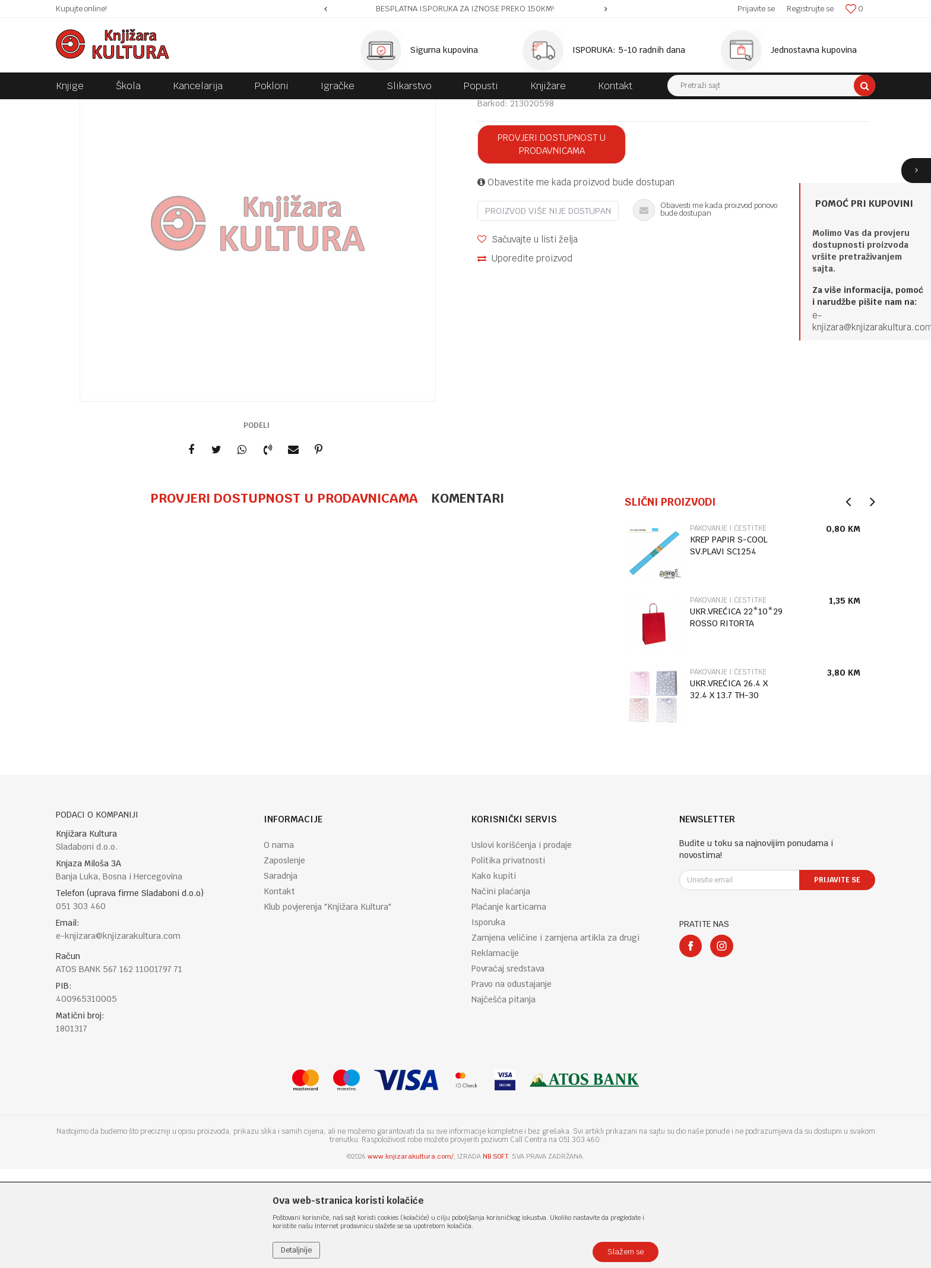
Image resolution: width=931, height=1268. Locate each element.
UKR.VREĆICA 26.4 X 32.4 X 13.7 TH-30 (729, 788)
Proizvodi (134, 108)
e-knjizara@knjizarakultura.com (118, 1035)
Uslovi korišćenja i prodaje (521, 944)
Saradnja (280, 975)
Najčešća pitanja (503, 1098)
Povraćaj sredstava (507, 1067)
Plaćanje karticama (508, 1006)
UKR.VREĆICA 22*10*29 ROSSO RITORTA (736, 716)
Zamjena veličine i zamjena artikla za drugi (555, 1037)
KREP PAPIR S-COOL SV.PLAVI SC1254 (729, 644)
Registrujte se (810, 9)
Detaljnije (296, 1250)
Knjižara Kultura (82, 108)
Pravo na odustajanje (511, 1083)
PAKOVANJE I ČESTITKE (239, 108)
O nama (279, 944)
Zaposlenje (284, 959)
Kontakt (279, 990)
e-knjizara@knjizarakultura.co (868, 321)
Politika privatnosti (508, 959)
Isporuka (488, 1021)
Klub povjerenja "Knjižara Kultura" (327, 1006)
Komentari (467, 597)
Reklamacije (495, 1052)
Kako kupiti (493, 975)
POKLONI (174, 108)
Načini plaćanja (500, 990)
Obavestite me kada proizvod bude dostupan (575, 281)
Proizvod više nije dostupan (548, 310)
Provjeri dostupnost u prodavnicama (552, 243)
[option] (465, 9)
